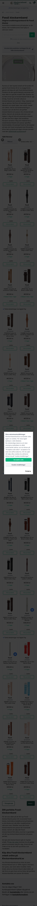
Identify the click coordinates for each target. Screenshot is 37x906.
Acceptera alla (19, 460)
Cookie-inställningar (18, 465)
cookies (13, 439)
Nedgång (28, 471)
